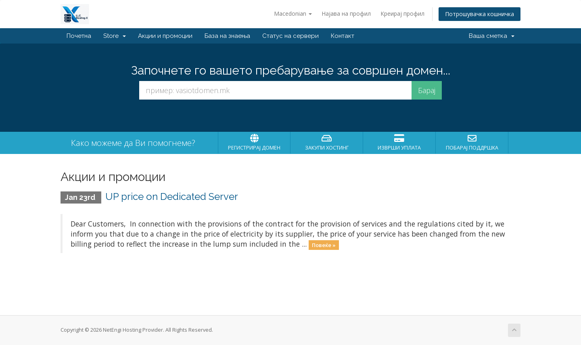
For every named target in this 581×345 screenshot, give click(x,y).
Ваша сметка (491, 35)
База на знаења (227, 35)
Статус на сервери (290, 35)
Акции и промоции (165, 35)
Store (114, 35)
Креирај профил (402, 13)
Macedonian (293, 13)
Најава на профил (346, 13)
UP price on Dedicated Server (171, 196)
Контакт (342, 35)
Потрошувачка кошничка (479, 14)
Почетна (79, 35)
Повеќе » (324, 244)
